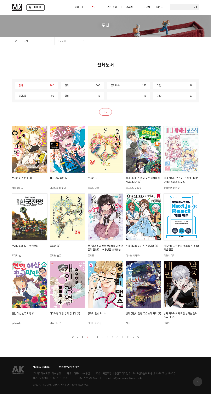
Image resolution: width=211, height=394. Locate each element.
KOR (158, 7)
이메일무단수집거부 (69, 367)
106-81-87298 (58, 378)
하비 (82, 96)
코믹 (82, 85)
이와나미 (36, 96)
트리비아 (128, 85)
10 (127, 337)
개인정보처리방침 (41, 367)
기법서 (175, 85)
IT (128, 96)
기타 (175, 96)
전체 (36, 85)
